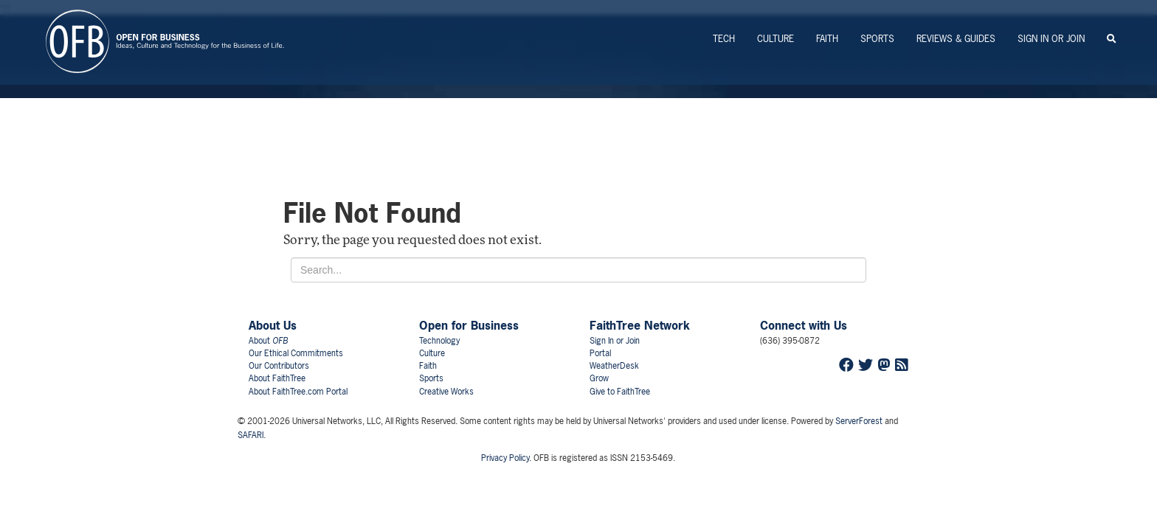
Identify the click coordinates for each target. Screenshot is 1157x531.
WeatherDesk (614, 366)
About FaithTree (277, 378)
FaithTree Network (640, 325)
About (268, 341)
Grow (599, 378)
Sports (877, 38)
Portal (600, 353)
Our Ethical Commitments (296, 353)
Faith (827, 38)
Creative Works (446, 392)
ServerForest (859, 421)
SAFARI (250, 435)
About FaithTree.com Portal (298, 392)
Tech (724, 38)
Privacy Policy (505, 458)
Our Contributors (279, 366)
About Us (273, 325)
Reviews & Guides (955, 38)
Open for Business (469, 325)
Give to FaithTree (620, 392)
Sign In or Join (1051, 38)
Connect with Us (803, 325)
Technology (439, 341)
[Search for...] (578, 269)
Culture (775, 38)
